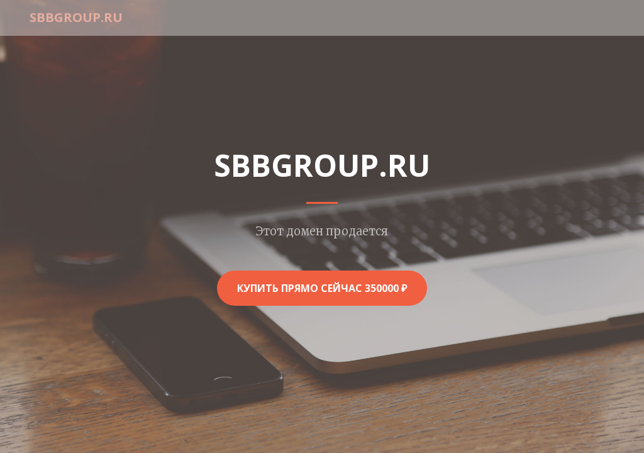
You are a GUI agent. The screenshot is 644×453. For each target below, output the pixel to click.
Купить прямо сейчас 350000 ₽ (322, 288)
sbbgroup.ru (76, 17)
